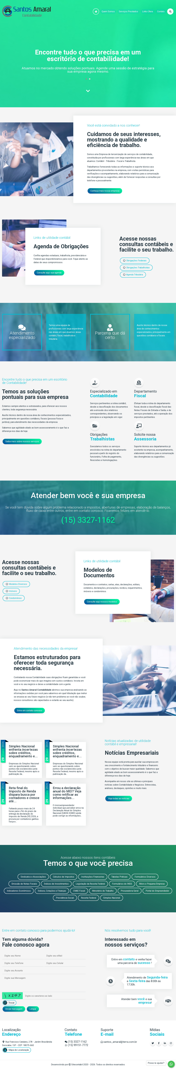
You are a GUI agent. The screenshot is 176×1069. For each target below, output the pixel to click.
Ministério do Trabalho (103, 891)
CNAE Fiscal (79, 891)
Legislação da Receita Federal (90, 883)
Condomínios (14, 598)
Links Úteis (147, 11)
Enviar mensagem (13, 1009)
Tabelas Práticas (119, 876)
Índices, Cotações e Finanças (52, 891)
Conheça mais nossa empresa (104, 191)
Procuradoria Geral (129, 891)
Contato (161, 11)
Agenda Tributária (133, 274)
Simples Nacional (111, 898)
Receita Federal (88, 898)
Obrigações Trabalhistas (136, 267)
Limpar (33, 1009)
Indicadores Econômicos (19, 891)
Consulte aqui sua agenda (49, 272)
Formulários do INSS (122, 883)
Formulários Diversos (145, 876)
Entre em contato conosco (29, 710)
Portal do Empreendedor (157, 891)
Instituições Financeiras (92, 876)
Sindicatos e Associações (33, 876)
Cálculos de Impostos (63, 876)
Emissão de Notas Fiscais (24, 883)
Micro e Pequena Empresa (152, 883)
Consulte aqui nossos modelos (102, 601)
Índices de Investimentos (56, 883)
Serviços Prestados (128, 11)
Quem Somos (108, 11)
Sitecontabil (77, 1064)
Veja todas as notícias (118, 798)
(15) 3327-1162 (88, 520)
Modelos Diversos (16, 584)
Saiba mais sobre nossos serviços (22, 441)
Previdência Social (65, 898)
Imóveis (11, 591)
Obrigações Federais (134, 260)
